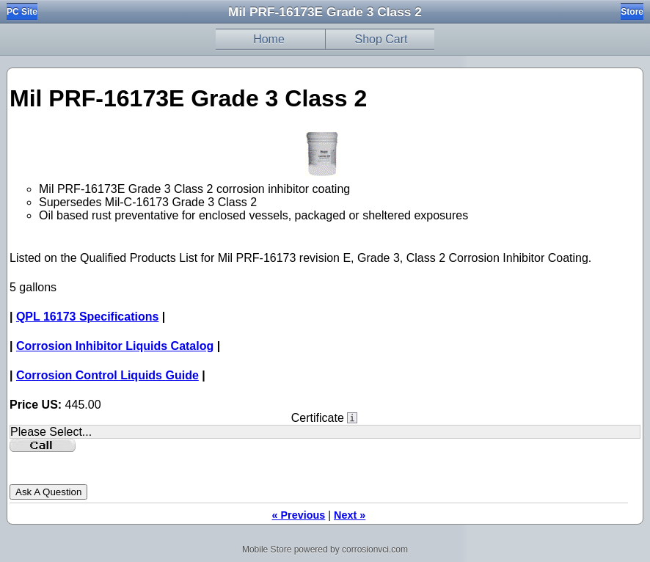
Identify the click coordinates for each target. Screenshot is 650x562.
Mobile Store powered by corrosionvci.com (325, 549)
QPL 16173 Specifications (87, 316)
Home (269, 39)
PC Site (22, 12)
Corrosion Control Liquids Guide (107, 375)
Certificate (317, 418)
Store (632, 12)
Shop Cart (380, 39)
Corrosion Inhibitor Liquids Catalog (114, 346)
